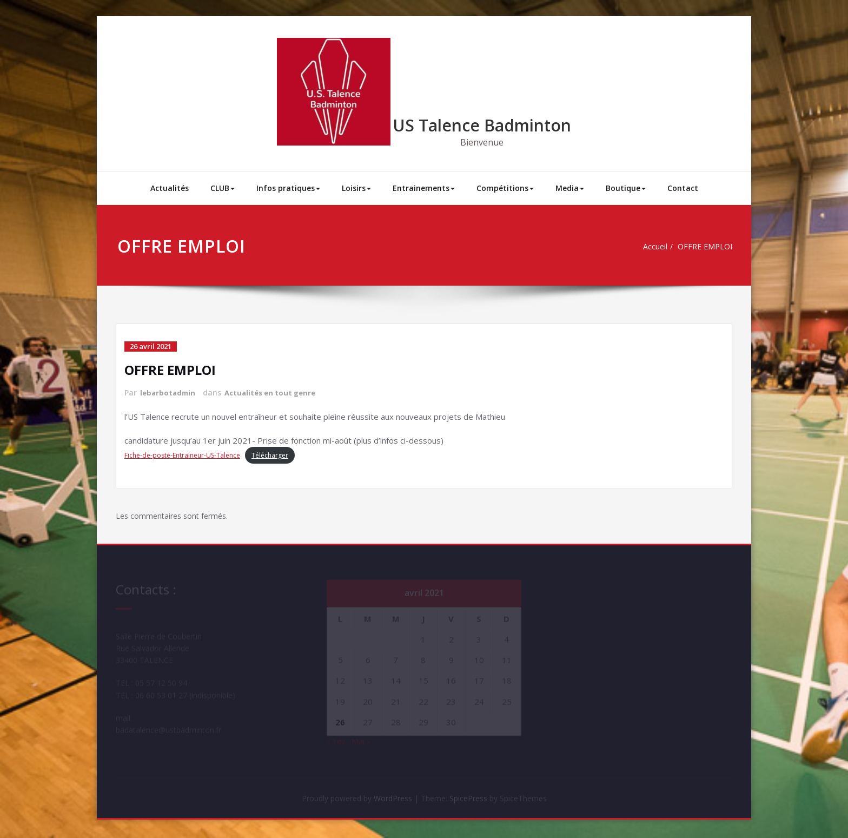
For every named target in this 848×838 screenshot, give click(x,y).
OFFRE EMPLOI (708, 246)
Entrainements (424, 188)
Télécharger (269, 454)
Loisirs (356, 188)
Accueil (656, 246)
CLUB (222, 188)
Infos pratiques (288, 188)
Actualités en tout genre (275, 392)
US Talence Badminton (482, 125)
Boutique (626, 188)
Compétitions (505, 188)
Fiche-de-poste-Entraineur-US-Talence (182, 454)
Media (569, 188)
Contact (682, 188)
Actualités (169, 188)
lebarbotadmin (169, 392)
